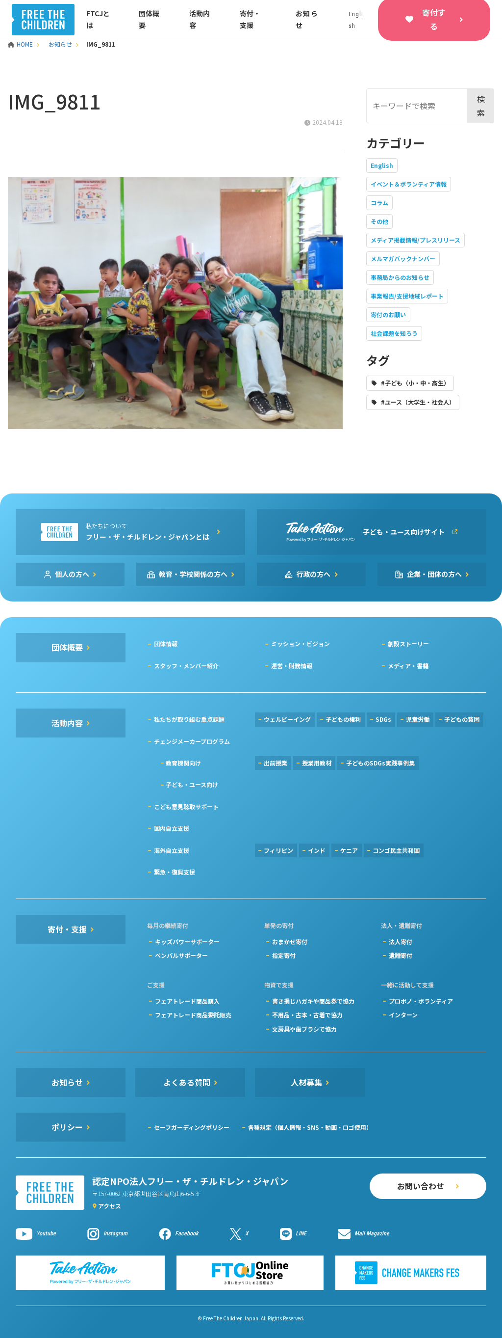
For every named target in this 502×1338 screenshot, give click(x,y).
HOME (21, 44)
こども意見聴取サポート (186, 806)
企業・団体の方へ (434, 574)
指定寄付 (284, 955)
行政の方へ (314, 574)
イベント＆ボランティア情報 (409, 184)
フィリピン (278, 850)
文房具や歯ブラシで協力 (304, 1029)
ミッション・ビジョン (300, 643)
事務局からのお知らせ (400, 277)
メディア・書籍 (408, 665)
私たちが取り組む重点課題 (189, 719)
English (382, 165)
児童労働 (417, 719)
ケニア (349, 850)
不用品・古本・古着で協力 (307, 1014)
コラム (379, 202)
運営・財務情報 (291, 665)
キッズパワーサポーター (187, 941)
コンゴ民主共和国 (396, 850)
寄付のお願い (388, 314)
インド (317, 850)
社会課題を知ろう (394, 333)
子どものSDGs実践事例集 (380, 763)
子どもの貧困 (461, 719)
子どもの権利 (343, 719)
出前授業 (275, 763)
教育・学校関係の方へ (193, 574)
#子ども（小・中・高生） (415, 383)
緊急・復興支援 (174, 872)
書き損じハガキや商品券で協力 (313, 1001)
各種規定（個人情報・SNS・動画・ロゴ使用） (310, 1127)
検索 (481, 105)
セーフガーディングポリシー (191, 1127)
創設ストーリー (408, 643)
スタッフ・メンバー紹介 (186, 665)
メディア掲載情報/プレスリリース (415, 240)
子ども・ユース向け (192, 784)
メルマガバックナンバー (403, 258)
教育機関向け (183, 763)
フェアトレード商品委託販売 (193, 1014)
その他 (379, 221)
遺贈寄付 (400, 955)
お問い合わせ (420, 1186)
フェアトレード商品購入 (187, 1001)
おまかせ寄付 (289, 941)
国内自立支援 (171, 828)
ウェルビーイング (287, 719)
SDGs (383, 719)
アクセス (109, 1205)
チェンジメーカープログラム (192, 741)
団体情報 (165, 643)
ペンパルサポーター (181, 955)
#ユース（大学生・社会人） (418, 402)
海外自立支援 (171, 850)
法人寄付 (400, 941)
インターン (403, 1014)
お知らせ (60, 44)
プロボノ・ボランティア (421, 1001)
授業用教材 (316, 763)
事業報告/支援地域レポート (407, 296)
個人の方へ (72, 574)
